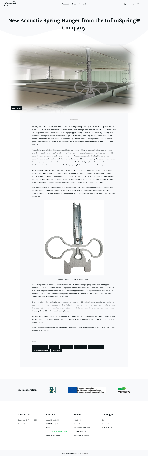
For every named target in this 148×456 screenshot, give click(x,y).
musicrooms (80, 347)
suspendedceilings (41, 350)
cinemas (54, 347)
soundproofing (96, 347)
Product (65, 4)
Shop (74, 4)
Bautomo (85, 453)
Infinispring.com (24, 424)
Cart (103, 420)
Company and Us (80, 431)
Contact (82, 4)
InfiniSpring (66, 347)
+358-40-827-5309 (53, 435)
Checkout (105, 424)
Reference (16, 108)
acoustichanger (40, 347)
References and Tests (82, 427)
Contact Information (81, 435)
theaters (56, 350)
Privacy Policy (107, 427)
